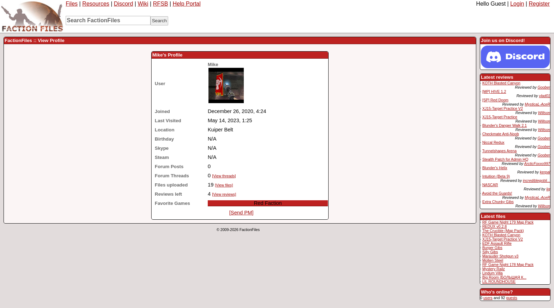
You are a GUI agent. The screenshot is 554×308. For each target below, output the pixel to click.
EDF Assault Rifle (497, 243)
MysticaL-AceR (537, 104)
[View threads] (224, 176)
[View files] (224, 185)
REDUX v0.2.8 (494, 226)
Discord (123, 4)
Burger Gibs (492, 247)
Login (517, 4)
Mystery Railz (493, 269)
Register (539, 4)
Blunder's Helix (494, 168)
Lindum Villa (492, 273)
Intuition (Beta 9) (496, 176)
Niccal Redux (493, 142)
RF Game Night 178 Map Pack (508, 264)
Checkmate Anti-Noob (500, 134)
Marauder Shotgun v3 (500, 256)
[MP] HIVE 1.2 (494, 91)
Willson (544, 113)
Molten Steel (492, 260)
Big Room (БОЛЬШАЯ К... (504, 277)
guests (511, 298)
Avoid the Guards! (497, 193)
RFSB (160, 4)
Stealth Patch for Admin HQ (505, 159)
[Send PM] (241, 212)
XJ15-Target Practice (499, 117)
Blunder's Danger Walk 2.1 (504, 125)
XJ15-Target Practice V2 (502, 108)
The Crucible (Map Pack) (503, 231)
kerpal (545, 172)
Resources (95, 4)
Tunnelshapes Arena (499, 151)
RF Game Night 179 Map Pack (508, 222)
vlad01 (544, 96)
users (488, 298)
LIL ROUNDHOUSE (498, 281)
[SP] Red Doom (495, 100)
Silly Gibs (490, 252)
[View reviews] (224, 194)
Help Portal (187, 4)
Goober (543, 87)
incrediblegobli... (536, 180)
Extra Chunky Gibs (498, 202)
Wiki (143, 4)
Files (72, 4)
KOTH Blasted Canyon (501, 83)
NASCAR (490, 185)
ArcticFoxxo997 (537, 163)
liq (548, 189)
